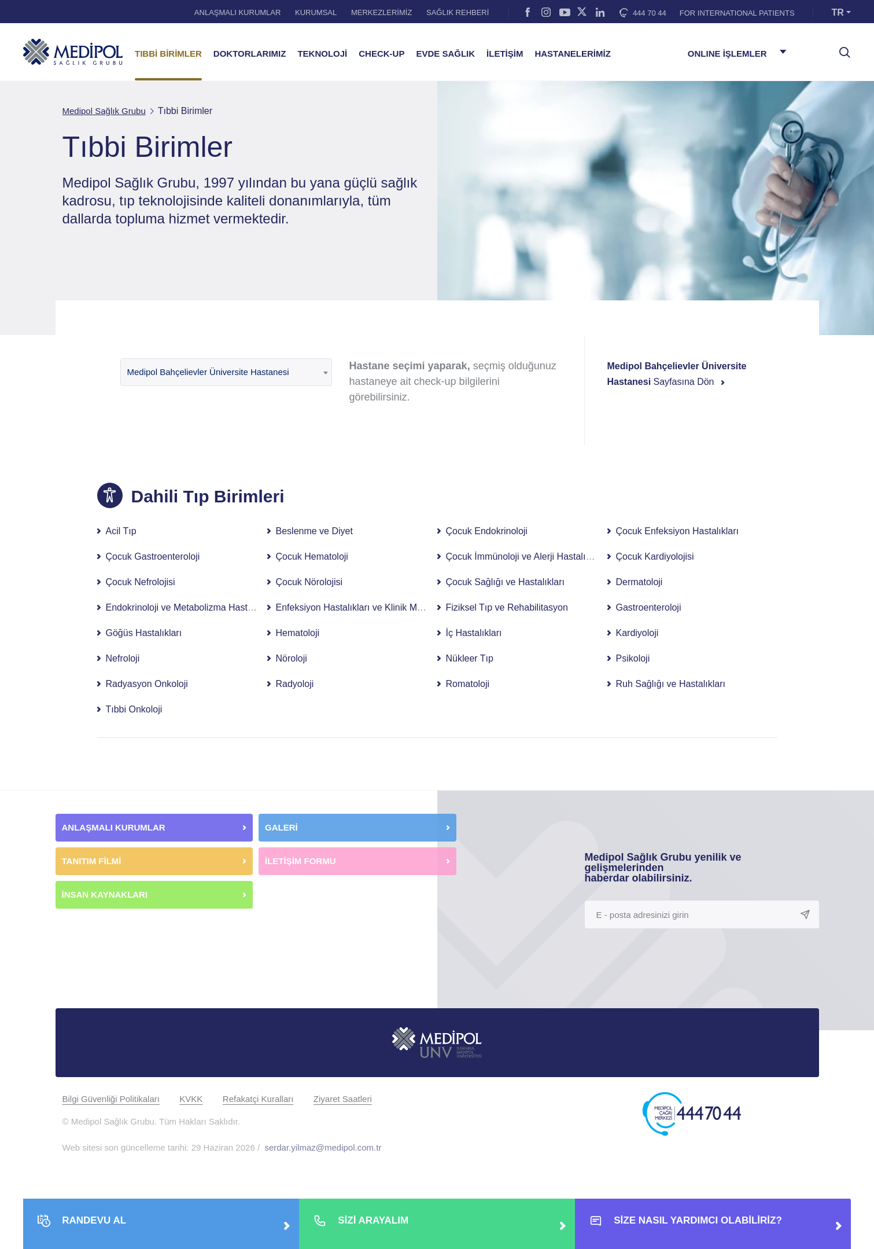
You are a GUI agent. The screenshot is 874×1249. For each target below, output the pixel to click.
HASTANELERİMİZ (572, 53)
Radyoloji (295, 684)
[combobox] (226, 372)
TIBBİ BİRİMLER (168, 53)
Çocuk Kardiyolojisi (655, 556)
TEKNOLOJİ (322, 53)
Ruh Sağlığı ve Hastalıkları (670, 684)
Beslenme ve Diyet (314, 531)
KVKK (190, 1099)
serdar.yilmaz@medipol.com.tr (322, 1147)
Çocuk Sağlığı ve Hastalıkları (505, 582)
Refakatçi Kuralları (258, 1099)
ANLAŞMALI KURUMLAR (237, 12)
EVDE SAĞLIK (445, 53)
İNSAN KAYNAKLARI (106, 894)
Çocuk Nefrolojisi (140, 582)
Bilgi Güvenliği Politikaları (111, 1099)
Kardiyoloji (637, 633)
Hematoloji (298, 633)
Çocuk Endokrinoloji (487, 531)
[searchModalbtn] (840, 48)
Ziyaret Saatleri (343, 1099)
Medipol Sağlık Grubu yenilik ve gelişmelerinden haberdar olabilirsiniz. (663, 867)
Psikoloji (633, 658)
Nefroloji (123, 658)
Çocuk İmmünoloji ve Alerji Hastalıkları (524, 556)
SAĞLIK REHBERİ (457, 12)
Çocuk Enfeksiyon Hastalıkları (677, 531)
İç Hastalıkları (474, 633)
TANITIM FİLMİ (91, 861)
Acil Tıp (121, 531)
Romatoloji (468, 684)
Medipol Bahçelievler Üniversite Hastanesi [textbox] (208, 372)
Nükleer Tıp (469, 658)
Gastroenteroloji (648, 607)
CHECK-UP (381, 53)
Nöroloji (291, 658)
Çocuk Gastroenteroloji (153, 556)
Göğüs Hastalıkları (144, 633)
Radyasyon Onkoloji (147, 684)
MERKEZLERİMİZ (381, 12)
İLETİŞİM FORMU (300, 861)
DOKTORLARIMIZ (249, 53)
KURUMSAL (316, 12)
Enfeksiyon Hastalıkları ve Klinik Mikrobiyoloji (368, 607)
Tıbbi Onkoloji (134, 709)
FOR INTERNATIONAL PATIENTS (737, 13)
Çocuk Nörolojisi (309, 582)
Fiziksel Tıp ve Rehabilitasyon (507, 607)
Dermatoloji (639, 582)
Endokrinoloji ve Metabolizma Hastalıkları (190, 607)
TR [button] (838, 12)
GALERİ (281, 827)
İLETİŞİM (504, 53)
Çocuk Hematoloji (312, 556)
